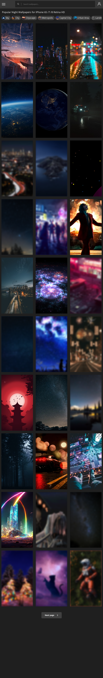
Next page (51, 615)
